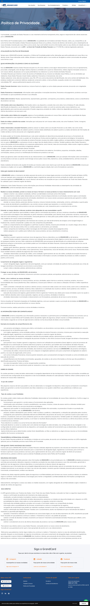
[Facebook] (9, 593)
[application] (86, 1)
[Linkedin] (5, 593)
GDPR (36, 603)
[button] (2, 1)
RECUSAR (74, 603)
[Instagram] (2, 593)
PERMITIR (83, 603)
